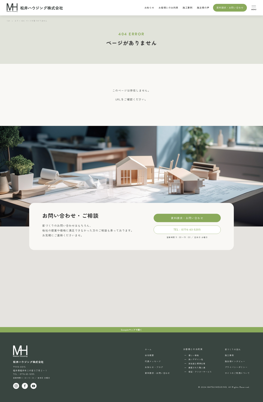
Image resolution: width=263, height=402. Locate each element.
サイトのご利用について (236, 371)
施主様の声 (203, 7)
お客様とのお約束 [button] (168, 7)
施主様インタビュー (234, 360)
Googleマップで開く (131, 329)
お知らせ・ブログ (151, 365)
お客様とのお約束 (191, 349)
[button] (253, 7)
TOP (9, 20)
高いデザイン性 (194, 359)
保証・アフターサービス (198, 371)
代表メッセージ (149, 360)
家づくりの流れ (231, 349)
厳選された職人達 (195, 367)
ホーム (144, 349)
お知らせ (149, 7)
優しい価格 (192, 355)
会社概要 (146, 354)
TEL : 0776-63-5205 (187, 230)
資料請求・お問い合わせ (230, 7)
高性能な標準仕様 (195, 363)
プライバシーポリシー (235, 365)
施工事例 (188, 7)
